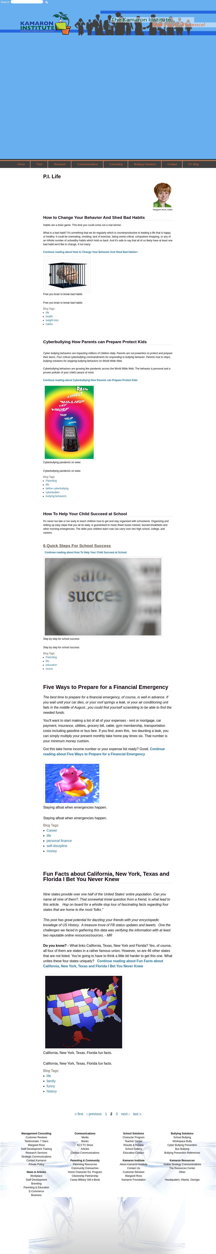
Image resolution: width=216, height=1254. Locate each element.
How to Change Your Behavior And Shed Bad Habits (94, 217)
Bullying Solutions (145, 164)
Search (5, 2)
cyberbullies (52, 492)
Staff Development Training (36, 1148)
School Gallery (133, 1148)
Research (60, 164)
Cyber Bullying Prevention (182, 1145)
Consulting (116, 164)
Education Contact (133, 1152)
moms (49, 668)
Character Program (133, 1137)
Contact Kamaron (36, 1160)
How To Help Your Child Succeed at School (85, 514)
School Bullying (182, 1137)
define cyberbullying (57, 488)
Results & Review (133, 1145)
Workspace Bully (182, 1141)
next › (125, 1114)
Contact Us (133, 1168)
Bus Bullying (182, 1148)
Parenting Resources (85, 1164)
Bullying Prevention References (182, 1152)
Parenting (51, 480)
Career (52, 830)
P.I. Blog (194, 164)
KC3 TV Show (85, 1145)
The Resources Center (182, 1168)
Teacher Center (133, 1141)
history (52, 1091)
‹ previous (94, 1114)
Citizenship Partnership (85, 1175)
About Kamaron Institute (133, 1164)
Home (21, 164)
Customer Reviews (133, 1172)
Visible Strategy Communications (182, 1164)
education (51, 664)
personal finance (59, 841)
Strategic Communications (36, 1156)
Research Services (36, 1152)
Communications (87, 164)
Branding (36, 1183)
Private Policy (36, 1164)
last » (137, 1114)
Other (182, 1172)
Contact (172, 164)
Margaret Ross (36, 1145)
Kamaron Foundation (134, 1179)
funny (51, 1086)
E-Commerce (36, 1191)
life (47, 312)
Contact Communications (85, 1152)
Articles (85, 1148)
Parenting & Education (36, 1187)
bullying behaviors (56, 496)
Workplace (36, 1175)
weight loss (52, 320)
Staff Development (36, 1179)
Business (36, 1195)
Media (84, 1137)
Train (39, 164)
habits (49, 324)
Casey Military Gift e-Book (85, 1179)
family (51, 1081)
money (52, 851)
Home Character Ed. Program (85, 1172)
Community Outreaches (85, 1168)
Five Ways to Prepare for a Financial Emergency (105, 687)
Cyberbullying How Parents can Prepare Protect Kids (95, 342)
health (49, 316)
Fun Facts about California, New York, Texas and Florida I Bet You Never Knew (106, 876)
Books (84, 1141)
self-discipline (57, 846)
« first (79, 1114)
